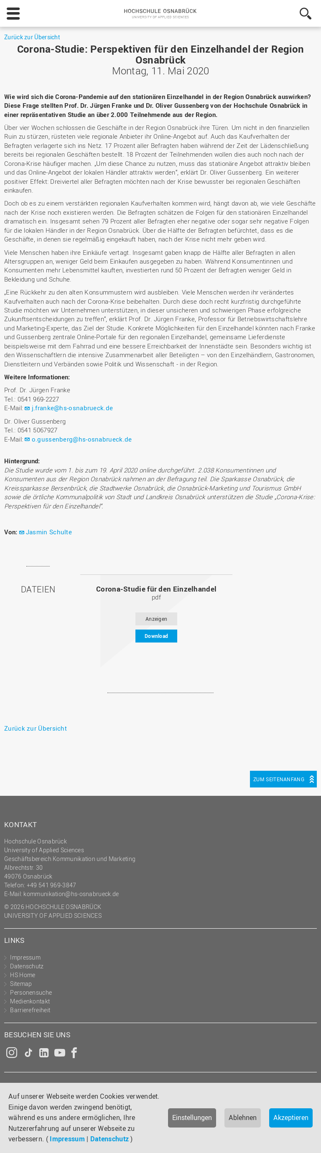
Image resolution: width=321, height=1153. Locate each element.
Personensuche (31, 992)
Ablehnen (243, 1117)
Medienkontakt (30, 1001)
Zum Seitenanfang (278, 779)
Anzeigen (156, 618)
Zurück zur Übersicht (32, 37)
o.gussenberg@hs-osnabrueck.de (82, 439)
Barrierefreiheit (30, 1010)
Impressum (67, 1138)
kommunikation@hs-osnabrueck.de (71, 894)
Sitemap (21, 984)
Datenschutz (109, 1138)
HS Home (22, 975)
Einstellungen (192, 1117)
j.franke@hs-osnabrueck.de (72, 408)
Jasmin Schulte (49, 532)
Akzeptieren (290, 1117)
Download (156, 635)
